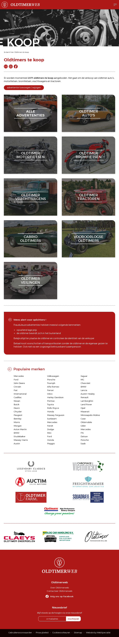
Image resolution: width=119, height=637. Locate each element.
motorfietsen (11, 81)
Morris (17, 422)
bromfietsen (24, 81)
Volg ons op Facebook (61, 596)
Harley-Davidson (55, 397)
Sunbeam (52, 418)
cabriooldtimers (30, 239)
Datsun (84, 436)
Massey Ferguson (55, 415)
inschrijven (73, 619)
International (20, 394)
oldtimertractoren (88, 197)
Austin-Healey (88, 394)
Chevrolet (85, 383)
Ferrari (50, 390)
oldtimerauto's (88, 113)
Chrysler (18, 411)
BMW (83, 386)
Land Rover (86, 404)
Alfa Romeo (53, 386)
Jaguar (84, 376)
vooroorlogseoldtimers (88, 239)
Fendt (50, 426)
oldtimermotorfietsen (30, 155)
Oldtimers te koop (21, 52)
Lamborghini (87, 401)
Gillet (83, 426)
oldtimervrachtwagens (30, 197)
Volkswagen (53, 376)
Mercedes (19, 376)
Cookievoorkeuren (61, 632)
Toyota (50, 404)
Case (83, 418)
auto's (111, 78)
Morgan (18, 426)
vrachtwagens (39, 81)
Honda (50, 411)
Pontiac (51, 401)
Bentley (17, 418)
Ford (16, 379)
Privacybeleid (42, 632)
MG (82, 379)
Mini (49, 433)
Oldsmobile (86, 422)
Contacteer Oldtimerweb (59, 591)
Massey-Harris (21, 440)
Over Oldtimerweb (59, 587)
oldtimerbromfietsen (88, 155)
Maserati (85, 411)
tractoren (56, 81)
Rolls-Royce (53, 408)
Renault (84, 397)
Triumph (51, 383)
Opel (83, 408)
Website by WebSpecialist (98, 632)
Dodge (50, 429)
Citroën (17, 386)
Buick (16, 404)
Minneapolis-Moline (90, 415)
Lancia (84, 390)
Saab (83, 443)
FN (82, 433)
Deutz (17, 408)
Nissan (17, 401)
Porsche (51, 379)
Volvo (49, 394)
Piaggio (51, 443)
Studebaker (19, 436)
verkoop (89, 78)
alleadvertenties (30, 113)
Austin (17, 443)
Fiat (16, 390)
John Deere (19, 383)
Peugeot (18, 415)
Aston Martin (20, 429)
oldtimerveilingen (30, 280)
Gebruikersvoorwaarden (20, 632)
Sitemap (78, 632)
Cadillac (18, 397)
